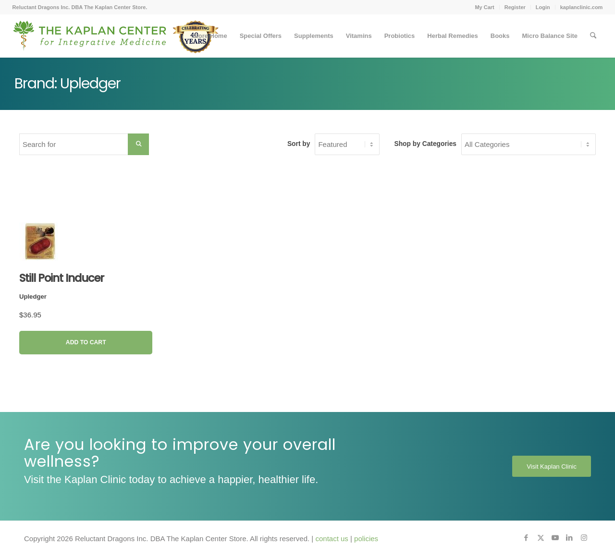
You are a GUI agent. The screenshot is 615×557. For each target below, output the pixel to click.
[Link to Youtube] (555, 538)
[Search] (593, 36)
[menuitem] (484, 7)
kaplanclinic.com (581, 7)
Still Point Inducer (61, 278)
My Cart (484, 7)
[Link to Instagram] (584, 538)
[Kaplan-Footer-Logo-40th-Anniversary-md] (115, 39)
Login (543, 7)
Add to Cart (86, 342)
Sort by (298, 143)
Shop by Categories (425, 143)
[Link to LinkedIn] (569, 538)
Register (515, 7)
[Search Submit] (138, 144)
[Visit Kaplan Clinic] (551, 466)
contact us (331, 538)
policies (366, 538)
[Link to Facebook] (526, 538)
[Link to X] (540, 538)
